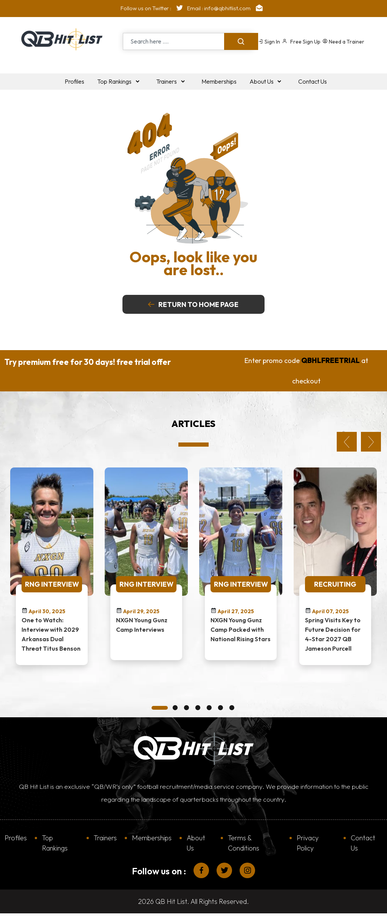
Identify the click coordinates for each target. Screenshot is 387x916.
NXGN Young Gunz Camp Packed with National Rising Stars (241, 629)
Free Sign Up (301, 41)
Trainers (105, 837)
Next (371, 441)
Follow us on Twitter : (154, 8)
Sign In (269, 41)
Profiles (16, 837)
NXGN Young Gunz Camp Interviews (141, 624)
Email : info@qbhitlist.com (226, 8)
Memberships (152, 837)
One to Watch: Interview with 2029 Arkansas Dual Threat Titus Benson (51, 634)
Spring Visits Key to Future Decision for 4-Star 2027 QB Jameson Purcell (333, 634)
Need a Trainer (343, 41)
